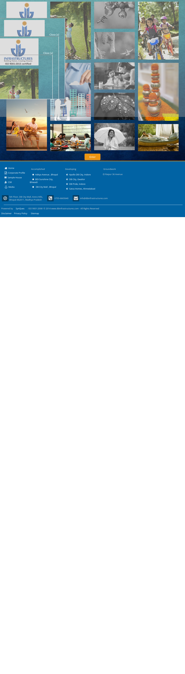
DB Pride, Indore (75, 184)
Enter (92, 156)
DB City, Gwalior (75, 179)
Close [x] (60, 16)
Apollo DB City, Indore (78, 174)
